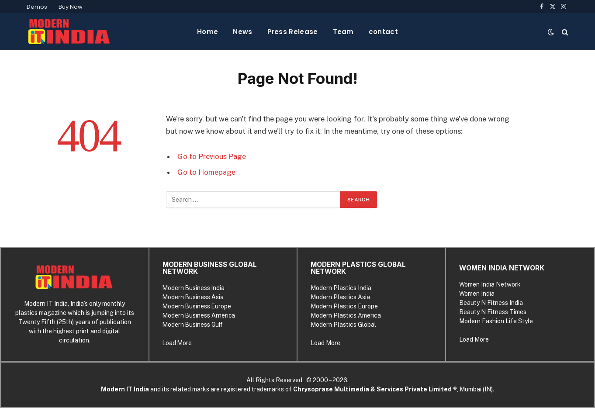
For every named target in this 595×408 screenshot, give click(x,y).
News (242, 31)
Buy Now (71, 7)
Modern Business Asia (193, 297)
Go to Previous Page (211, 156)
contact (383, 31)
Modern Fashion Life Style (496, 321)
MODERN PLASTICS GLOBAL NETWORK (358, 268)
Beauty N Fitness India (491, 302)
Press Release (292, 31)
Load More (177, 342)
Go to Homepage (206, 172)
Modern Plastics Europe (344, 306)
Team (343, 31)
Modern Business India (194, 287)
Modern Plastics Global (343, 324)
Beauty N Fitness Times (492, 311)
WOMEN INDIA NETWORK (501, 268)
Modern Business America (199, 315)
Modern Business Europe (197, 306)
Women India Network (490, 284)
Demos (37, 7)
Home (207, 31)
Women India (477, 293)
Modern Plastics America (346, 315)
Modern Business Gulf (193, 324)
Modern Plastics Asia (340, 297)
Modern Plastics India (341, 287)
